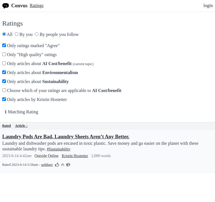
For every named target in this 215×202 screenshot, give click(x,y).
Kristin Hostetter (75, 156)
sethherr (47, 165)
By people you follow (57, 34)
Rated (6, 126)
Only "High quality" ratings (29, 54)
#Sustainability (58, 149)
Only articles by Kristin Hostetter (34, 99)
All (7, 34)
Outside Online (46, 156)
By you (24, 34)
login (208, 5)
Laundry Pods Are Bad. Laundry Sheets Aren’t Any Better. (65, 136)
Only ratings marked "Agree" (31, 45)
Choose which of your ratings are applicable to (61, 90)
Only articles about (47, 63)
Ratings (37, 5)
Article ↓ (21, 126)
